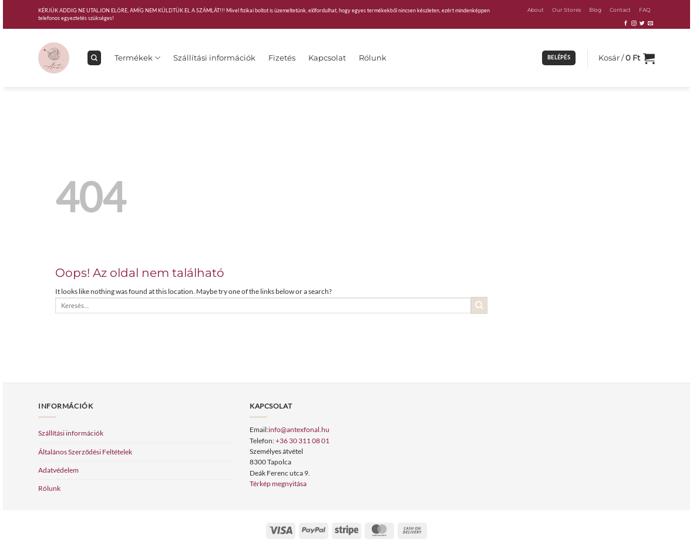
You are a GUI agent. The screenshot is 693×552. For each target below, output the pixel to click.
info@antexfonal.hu (298, 429)
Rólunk (372, 57)
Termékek (137, 57)
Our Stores (566, 9)
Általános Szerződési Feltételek (85, 452)
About (535, 9)
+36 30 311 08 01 (302, 440)
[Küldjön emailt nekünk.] (650, 23)
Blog (595, 9)
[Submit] (479, 305)
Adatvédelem (58, 470)
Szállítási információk (214, 57)
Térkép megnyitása (278, 483)
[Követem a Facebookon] (625, 23)
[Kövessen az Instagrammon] (634, 23)
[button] (559, 58)
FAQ (645, 9)
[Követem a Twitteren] (642, 23)
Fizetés (281, 57)
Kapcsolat (327, 57)
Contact (620, 9)
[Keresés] (94, 58)
